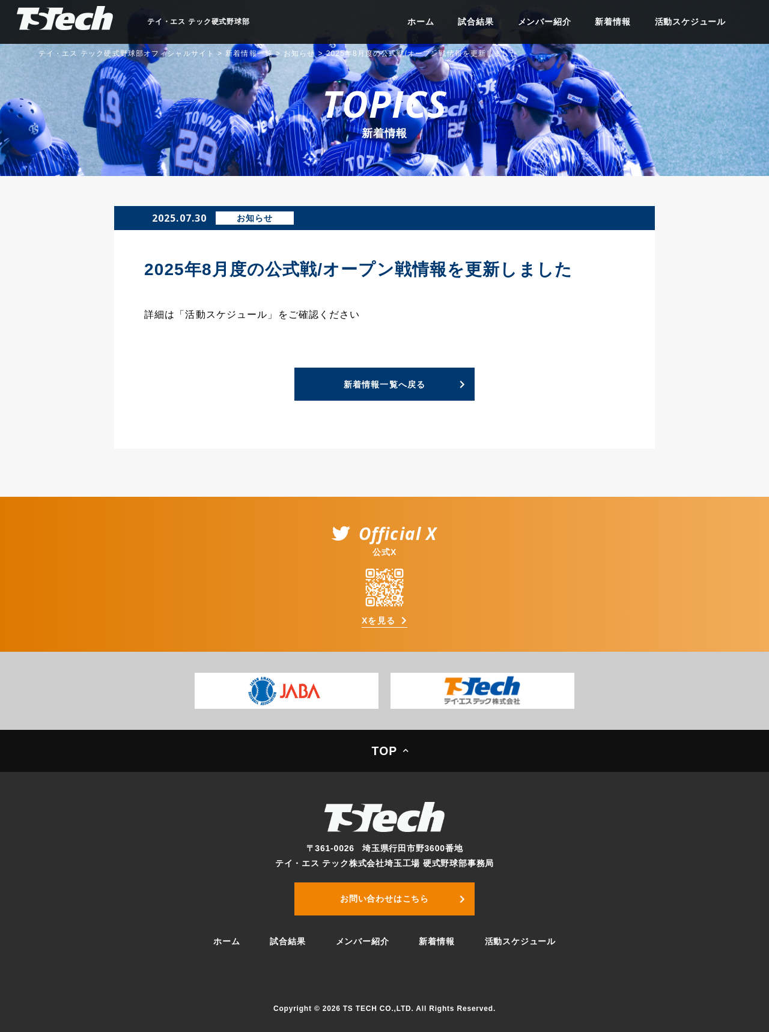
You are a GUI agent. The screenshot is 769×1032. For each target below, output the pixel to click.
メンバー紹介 (544, 21)
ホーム (420, 21)
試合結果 (475, 21)
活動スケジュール (690, 21)
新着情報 (612, 21)
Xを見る (378, 620)
